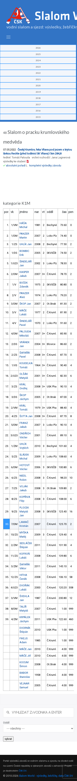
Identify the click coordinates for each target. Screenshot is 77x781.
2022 (38, 73)
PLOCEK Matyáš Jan (24, 511)
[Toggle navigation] (8, 37)
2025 (38, 54)
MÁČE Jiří (25, 655)
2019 (38, 92)
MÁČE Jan (26, 649)
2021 (38, 79)
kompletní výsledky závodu (45, 165)
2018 (38, 98)
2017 (38, 104)
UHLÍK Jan (26, 244)
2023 (38, 66)
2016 (38, 110)
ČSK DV (22, 770)
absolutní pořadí (15, 165)
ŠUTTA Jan (26, 416)
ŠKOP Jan (25, 303)
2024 (38, 60)
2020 (38, 85)
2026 (38, 48)
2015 (38, 117)
